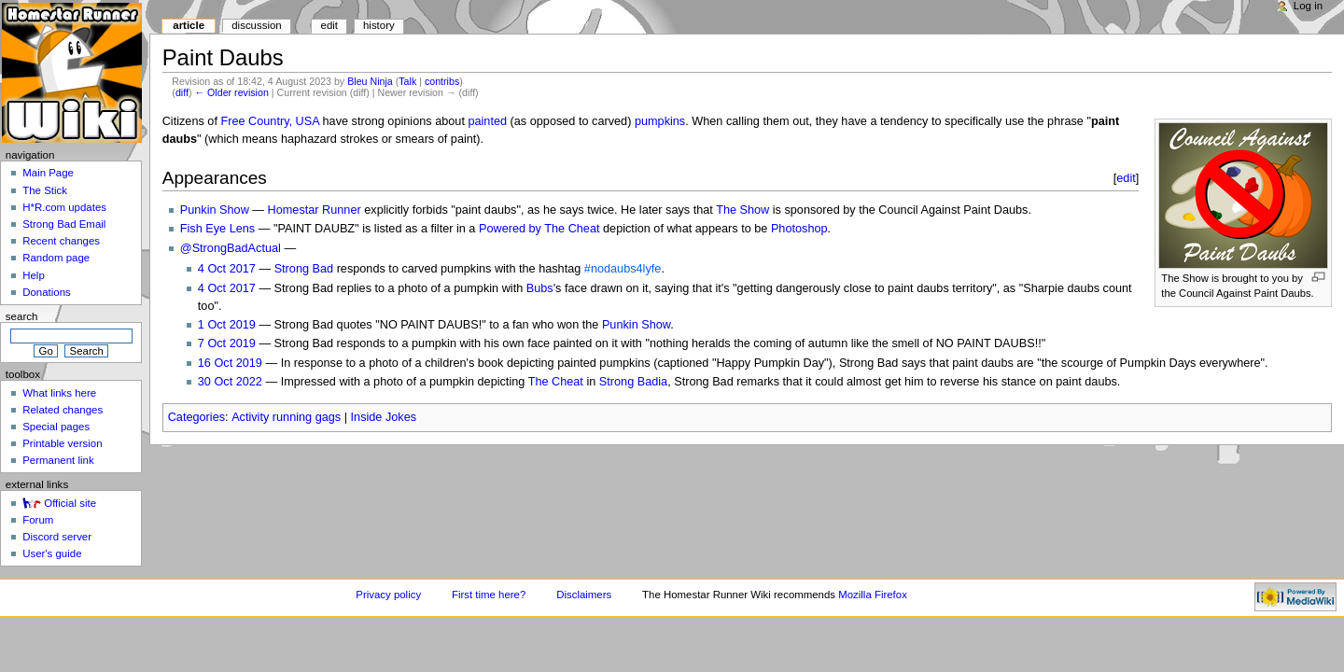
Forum (37, 519)
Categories (196, 417)
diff (182, 92)
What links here (59, 393)
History (379, 25)
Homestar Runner (314, 210)
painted (487, 121)
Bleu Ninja (370, 81)
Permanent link (57, 460)
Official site (70, 503)
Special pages (56, 426)
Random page (56, 257)
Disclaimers (583, 594)
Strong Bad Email (63, 224)
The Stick (44, 190)
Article (188, 25)
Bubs (539, 288)
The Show (742, 210)
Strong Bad (303, 268)
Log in (1308, 5)
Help (33, 275)
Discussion (256, 25)
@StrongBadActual (230, 248)
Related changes (62, 409)
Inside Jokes (384, 417)
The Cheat (555, 381)
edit (1126, 178)
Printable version (62, 443)
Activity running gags (286, 417)
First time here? (488, 594)
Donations (46, 292)
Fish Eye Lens (217, 228)
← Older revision (231, 92)
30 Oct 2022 (230, 381)
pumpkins (660, 121)
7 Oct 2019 (227, 343)
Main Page (48, 172)
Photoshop (799, 228)
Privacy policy (388, 594)
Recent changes (61, 240)
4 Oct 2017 (227, 268)
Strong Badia (633, 381)
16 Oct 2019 (230, 363)
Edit (329, 25)
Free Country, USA (269, 121)
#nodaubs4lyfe (623, 268)
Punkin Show (214, 210)
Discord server (56, 536)
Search (22, 316)
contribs (442, 81)
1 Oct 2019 (227, 324)
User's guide (51, 553)
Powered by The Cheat (539, 228)
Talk (407, 81)
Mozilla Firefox (872, 594)
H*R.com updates (64, 207)
